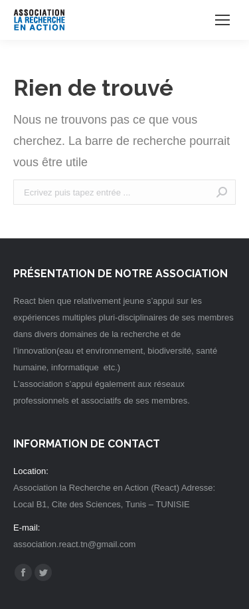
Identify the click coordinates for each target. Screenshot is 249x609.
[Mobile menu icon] (222, 20)
